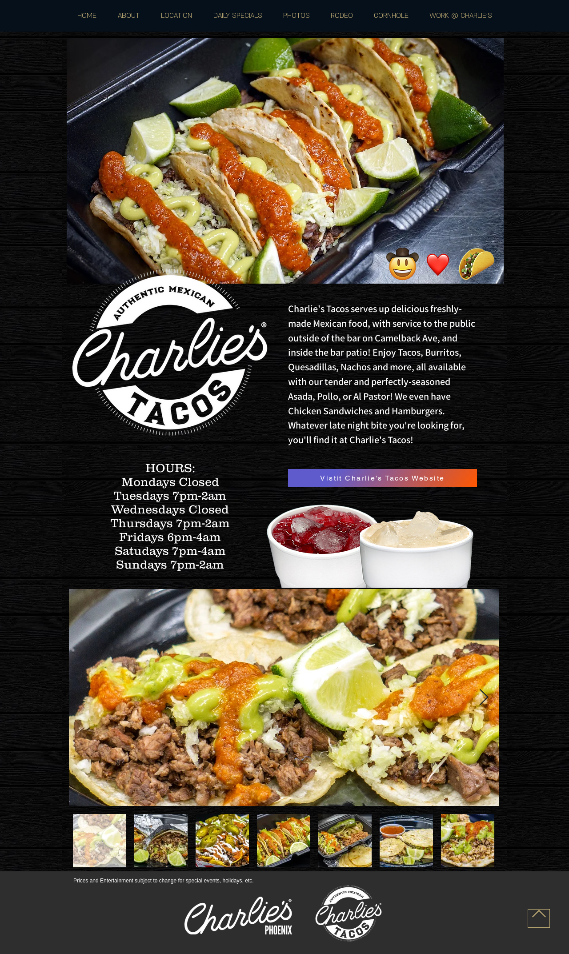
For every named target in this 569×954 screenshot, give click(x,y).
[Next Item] (484, 697)
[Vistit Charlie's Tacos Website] (382, 478)
